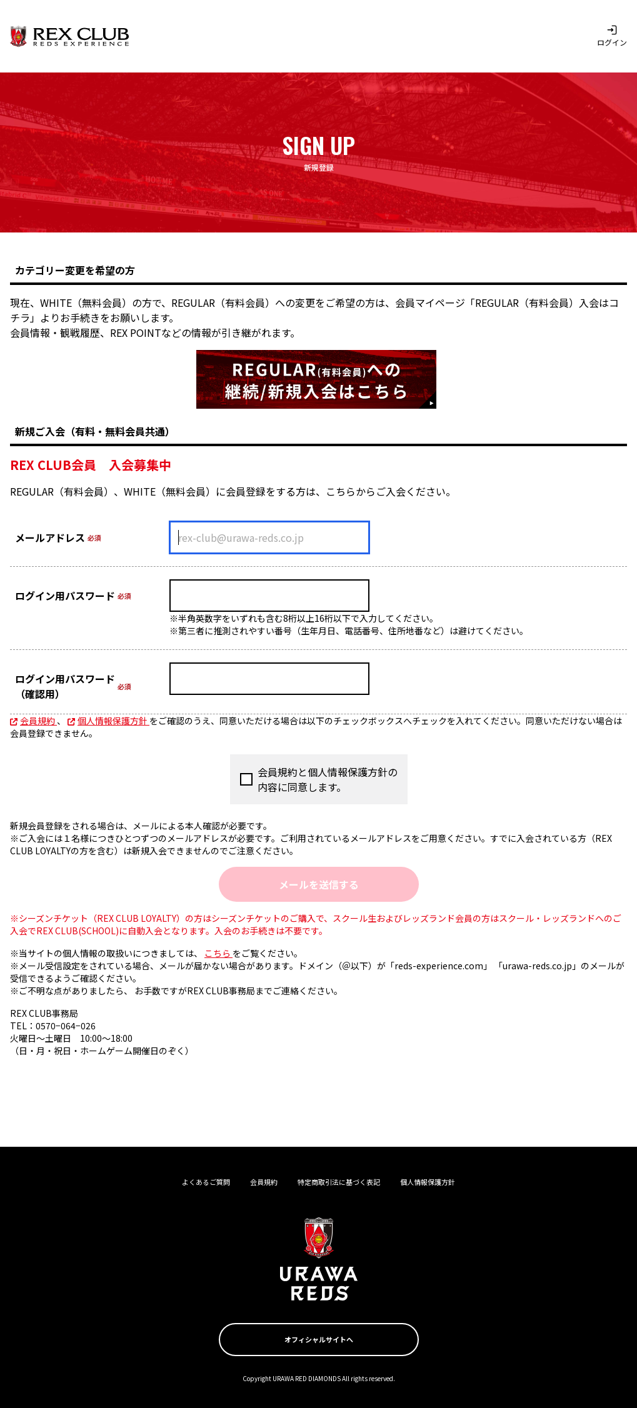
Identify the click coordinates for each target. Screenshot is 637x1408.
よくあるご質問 (206, 1182)
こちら (218, 953)
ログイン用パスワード (65, 595)
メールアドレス (50, 537)
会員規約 (33, 720)
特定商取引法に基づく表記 (339, 1182)
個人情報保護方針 (108, 720)
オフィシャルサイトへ (318, 1339)
